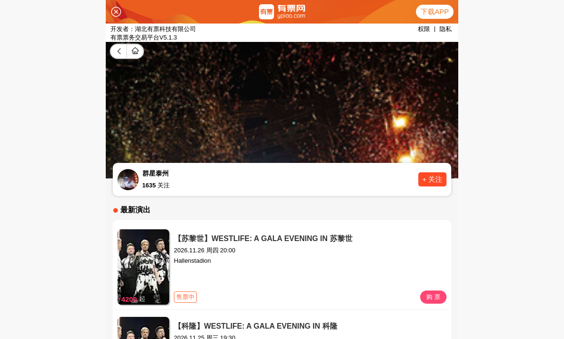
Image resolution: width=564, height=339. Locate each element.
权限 (424, 28)
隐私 (445, 28)
